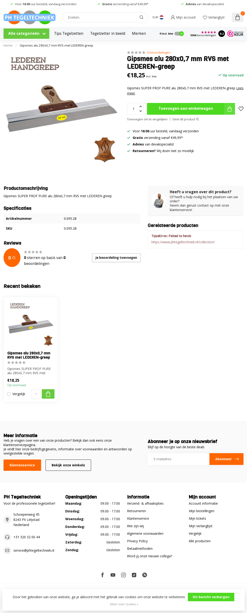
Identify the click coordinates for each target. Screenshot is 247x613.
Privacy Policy (137, 541)
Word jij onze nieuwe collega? (149, 556)
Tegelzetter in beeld (107, 33)
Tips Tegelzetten (68, 33)
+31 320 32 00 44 (26, 537)
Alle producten (200, 541)
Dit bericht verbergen (211, 597)
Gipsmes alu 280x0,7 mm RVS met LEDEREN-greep (56, 45)
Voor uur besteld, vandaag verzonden (46, 4)
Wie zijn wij (135, 526)
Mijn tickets (197, 518)
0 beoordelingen (158, 53)
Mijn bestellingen (201, 511)
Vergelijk (18, 394)
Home (8, 45)
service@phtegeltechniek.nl (33, 550)
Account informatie (203, 503)
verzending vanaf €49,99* (125, 4)
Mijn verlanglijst (200, 526)
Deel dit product (186, 119)
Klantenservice (22, 465)
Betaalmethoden (140, 548)
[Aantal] (36, 394)
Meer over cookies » (124, 604)
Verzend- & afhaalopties (145, 503)
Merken (139, 33)
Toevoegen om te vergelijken (147, 119)
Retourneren (136, 511)
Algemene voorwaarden (145, 533)
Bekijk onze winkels (68, 465)
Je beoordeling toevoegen (116, 257)
